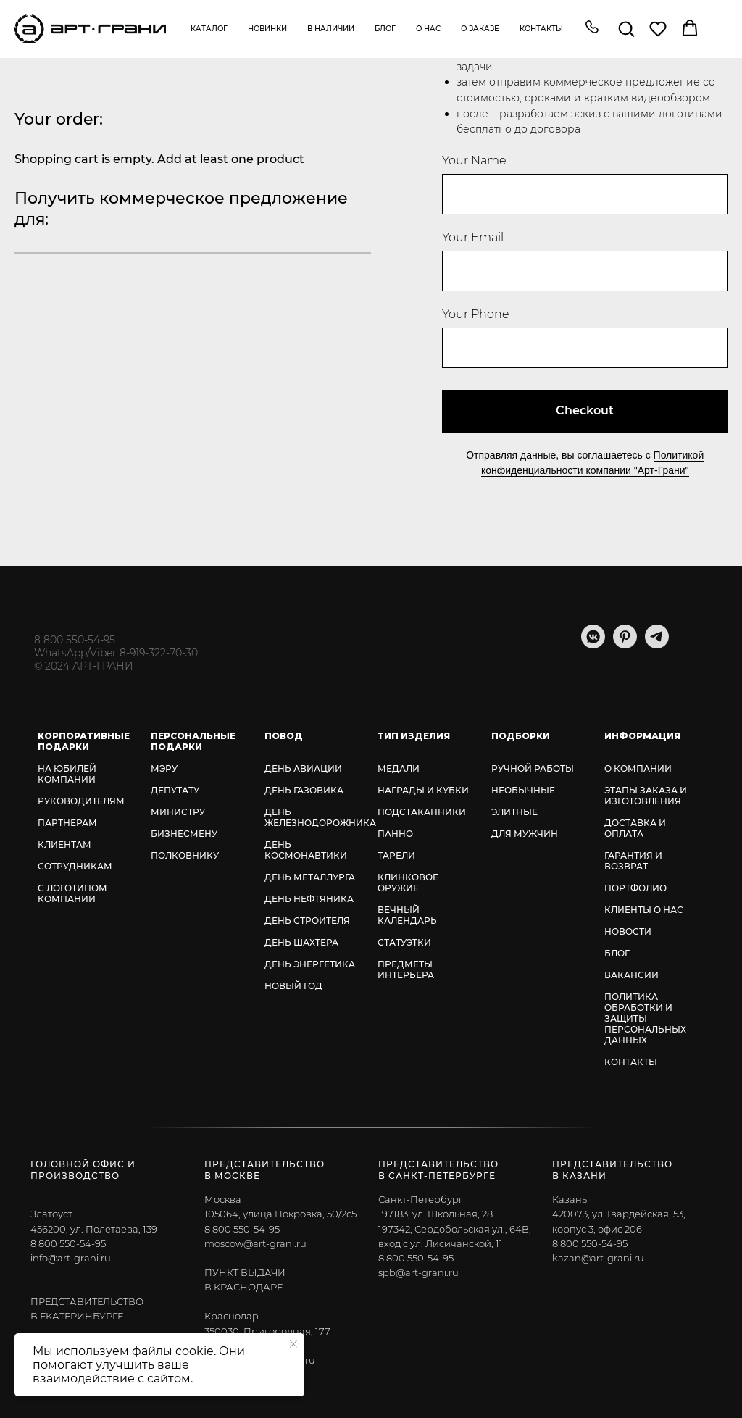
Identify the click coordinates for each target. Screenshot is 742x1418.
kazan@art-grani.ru (598, 1258)
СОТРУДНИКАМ (75, 866)
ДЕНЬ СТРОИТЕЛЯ (307, 920)
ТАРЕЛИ (396, 855)
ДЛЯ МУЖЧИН (524, 833)
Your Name (474, 160)
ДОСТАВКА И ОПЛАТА (635, 828)
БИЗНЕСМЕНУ (184, 833)
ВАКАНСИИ (631, 974)
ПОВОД (283, 735)
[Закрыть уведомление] (293, 1344)
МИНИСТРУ (178, 811)
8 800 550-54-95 (74, 639)
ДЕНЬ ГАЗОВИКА (303, 790)
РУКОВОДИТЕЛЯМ (81, 801)
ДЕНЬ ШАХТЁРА (301, 942)
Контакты (541, 28)
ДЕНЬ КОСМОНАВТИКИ (305, 850)
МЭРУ (164, 768)
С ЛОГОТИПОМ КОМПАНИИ (72, 893)
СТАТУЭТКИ (404, 942)
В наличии (330, 28)
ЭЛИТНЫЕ (514, 811)
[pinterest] (625, 644)
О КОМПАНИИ (638, 768)
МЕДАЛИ (399, 768)
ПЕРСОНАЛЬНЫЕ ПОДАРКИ (193, 741)
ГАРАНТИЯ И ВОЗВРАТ (633, 861)
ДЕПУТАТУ (175, 790)
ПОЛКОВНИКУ (185, 855)
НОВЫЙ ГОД (293, 985)
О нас (428, 28)
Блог (385, 28)
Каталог (209, 28)
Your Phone (475, 314)
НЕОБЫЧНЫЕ (523, 790)
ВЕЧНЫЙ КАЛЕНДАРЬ (407, 915)
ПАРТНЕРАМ (67, 822)
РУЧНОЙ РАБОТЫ (532, 768)
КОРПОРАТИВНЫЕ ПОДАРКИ (84, 741)
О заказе (480, 28)
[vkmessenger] (593, 644)
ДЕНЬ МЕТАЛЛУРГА (309, 877)
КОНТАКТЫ (630, 1061)
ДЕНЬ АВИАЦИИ (303, 768)
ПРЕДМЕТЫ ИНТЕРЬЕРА (406, 969)
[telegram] (657, 644)
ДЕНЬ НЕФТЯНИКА (309, 898)
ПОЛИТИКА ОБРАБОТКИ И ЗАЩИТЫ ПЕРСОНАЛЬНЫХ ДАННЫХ (645, 1018)
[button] (592, 28)
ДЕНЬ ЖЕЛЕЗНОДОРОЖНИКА (320, 817)
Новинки (267, 28)
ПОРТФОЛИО (635, 888)
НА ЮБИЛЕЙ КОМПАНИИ (67, 774)
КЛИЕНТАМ (64, 844)
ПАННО (395, 833)
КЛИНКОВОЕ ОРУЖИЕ (408, 882)
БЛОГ (617, 953)
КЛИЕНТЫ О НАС (643, 909)
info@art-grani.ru (70, 1258)
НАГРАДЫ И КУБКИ (423, 790)
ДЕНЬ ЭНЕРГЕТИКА (309, 964)
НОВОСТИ (627, 931)
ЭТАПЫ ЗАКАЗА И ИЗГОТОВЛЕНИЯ (645, 795)
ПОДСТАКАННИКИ (422, 811)
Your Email (473, 237)
